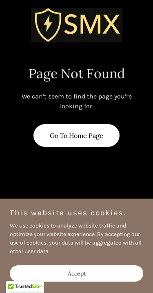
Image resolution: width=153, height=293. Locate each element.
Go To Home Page (76, 135)
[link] (76, 24)
